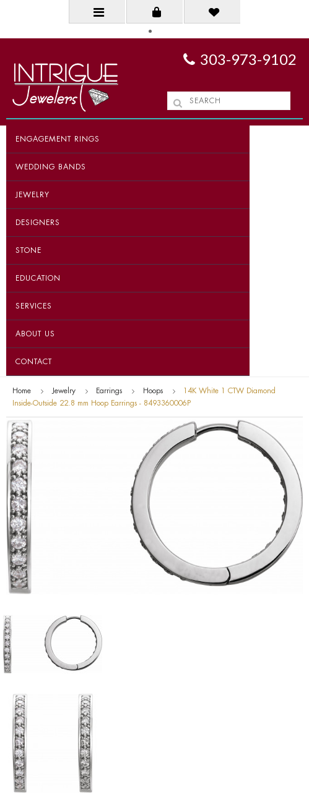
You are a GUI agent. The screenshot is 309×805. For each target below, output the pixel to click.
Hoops (153, 390)
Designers (37, 222)
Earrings (109, 390)
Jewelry (32, 194)
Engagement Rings (57, 139)
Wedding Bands (50, 167)
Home (21, 390)
